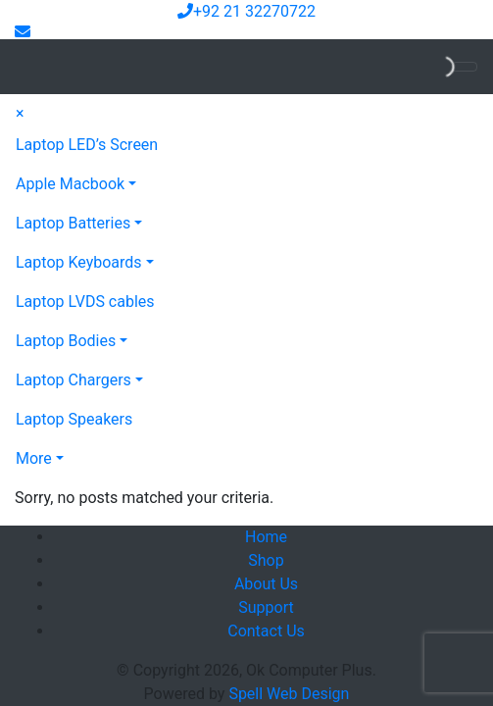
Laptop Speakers (74, 419)
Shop (265, 560)
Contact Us (266, 631)
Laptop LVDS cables (85, 301)
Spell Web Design (288, 693)
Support (265, 607)
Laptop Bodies (66, 340)
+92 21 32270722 (246, 11)
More (34, 458)
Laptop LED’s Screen (87, 144)
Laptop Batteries (73, 223)
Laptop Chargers (73, 380)
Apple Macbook (70, 184)
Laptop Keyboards (79, 262)
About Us (266, 584)
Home (266, 537)
